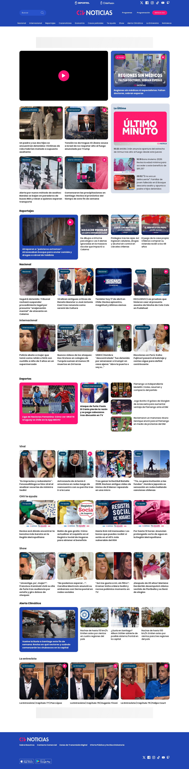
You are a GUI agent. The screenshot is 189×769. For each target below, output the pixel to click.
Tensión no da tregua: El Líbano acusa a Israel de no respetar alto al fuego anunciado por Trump (86, 145)
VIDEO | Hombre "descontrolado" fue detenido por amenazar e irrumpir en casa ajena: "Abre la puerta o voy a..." (112, 361)
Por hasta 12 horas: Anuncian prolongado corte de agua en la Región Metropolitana (150, 534)
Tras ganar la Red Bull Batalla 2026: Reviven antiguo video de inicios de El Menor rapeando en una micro (113, 486)
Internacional (35, 23)
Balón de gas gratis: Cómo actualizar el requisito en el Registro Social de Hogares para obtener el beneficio (72, 536)
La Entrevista (152, 23)
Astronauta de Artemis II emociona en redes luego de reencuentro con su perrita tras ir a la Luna (75, 486)
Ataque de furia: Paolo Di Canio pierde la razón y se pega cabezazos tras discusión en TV (93, 411)
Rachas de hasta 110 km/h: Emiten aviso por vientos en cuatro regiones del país (94, 635)
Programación (143, 12)
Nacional (21, 23)
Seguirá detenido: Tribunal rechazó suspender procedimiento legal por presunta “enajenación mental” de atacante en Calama (34, 307)
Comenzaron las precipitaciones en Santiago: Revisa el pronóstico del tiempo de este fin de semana (85, 195)
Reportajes (50, 23)
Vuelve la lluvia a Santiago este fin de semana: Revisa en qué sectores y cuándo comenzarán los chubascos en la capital (46, 644)
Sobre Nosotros (26, 745)
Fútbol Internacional (92, 386)
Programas (127, 12)
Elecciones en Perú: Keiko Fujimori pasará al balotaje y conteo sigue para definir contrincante (150, 359)
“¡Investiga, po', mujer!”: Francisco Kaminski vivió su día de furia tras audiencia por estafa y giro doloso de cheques (37, 589)
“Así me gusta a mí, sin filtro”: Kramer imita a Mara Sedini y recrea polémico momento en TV (112, 588)
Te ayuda (111, 23)
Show (121, 23)
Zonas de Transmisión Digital (73, 745)
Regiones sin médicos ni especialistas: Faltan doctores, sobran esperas (139, 92)
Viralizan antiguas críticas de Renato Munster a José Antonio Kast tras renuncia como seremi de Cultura (75, 304)
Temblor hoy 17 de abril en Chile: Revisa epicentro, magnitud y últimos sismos (110, 302)
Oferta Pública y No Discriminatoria (107, 745)
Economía (79, 23)
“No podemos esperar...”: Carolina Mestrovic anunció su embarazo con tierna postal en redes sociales (75, 588)
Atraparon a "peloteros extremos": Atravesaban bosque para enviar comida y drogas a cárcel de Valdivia (47, 252)
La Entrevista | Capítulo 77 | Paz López (40, 702)
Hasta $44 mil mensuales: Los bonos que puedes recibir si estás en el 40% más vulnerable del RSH (112, 536)
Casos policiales (95, 23)
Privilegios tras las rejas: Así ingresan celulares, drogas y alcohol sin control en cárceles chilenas (125, 242)
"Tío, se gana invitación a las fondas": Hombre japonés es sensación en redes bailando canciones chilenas (150, 486)
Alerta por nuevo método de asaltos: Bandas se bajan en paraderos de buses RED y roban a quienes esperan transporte (40, 197)
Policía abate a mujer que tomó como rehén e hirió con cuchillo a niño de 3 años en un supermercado (36, 359)
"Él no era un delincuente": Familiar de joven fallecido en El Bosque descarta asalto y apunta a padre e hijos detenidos (151, 182)
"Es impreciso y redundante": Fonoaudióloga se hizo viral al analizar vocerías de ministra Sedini (36, 486)
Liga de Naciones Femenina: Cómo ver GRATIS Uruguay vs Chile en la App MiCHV (48, 418)
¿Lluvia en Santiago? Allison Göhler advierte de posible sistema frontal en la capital (124, 635)
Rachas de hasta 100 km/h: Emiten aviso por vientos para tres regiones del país (155, 635)
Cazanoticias (65, 23)
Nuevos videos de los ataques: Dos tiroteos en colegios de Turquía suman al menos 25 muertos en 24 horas (74, 359)
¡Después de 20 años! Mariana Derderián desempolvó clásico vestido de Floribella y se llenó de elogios (151, 588)
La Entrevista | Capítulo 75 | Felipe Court (143, 702)
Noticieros (167, 23)
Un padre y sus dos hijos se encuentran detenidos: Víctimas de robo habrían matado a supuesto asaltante (39, 147)
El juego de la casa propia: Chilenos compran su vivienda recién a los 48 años (155, 242)
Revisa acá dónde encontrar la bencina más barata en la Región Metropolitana (37, 534)
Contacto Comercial (47, 745)
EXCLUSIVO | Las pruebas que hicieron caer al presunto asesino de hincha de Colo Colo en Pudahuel (151, 304)
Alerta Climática (135, 23)
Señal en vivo (160, 13)
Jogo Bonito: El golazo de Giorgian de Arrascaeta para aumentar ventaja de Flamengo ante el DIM (152, 404)
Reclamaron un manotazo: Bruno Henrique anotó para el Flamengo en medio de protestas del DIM (151, 421)
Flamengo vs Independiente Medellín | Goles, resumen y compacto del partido (148, 387)
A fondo (120, 57)
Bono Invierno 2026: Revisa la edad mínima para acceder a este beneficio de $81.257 (151, 164)
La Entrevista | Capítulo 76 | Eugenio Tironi (94, 702)
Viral (25, 453)
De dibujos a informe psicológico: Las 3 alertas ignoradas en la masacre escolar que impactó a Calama (93, 244)
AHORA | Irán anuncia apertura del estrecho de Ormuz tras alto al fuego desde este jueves (139, 150)
